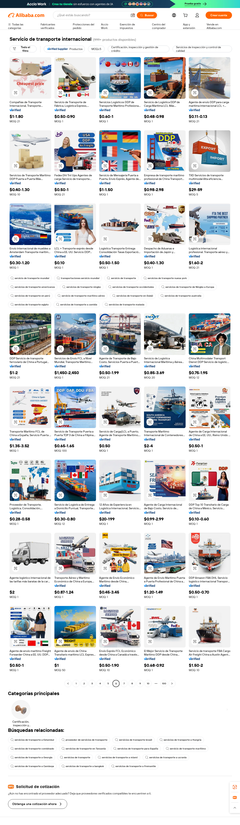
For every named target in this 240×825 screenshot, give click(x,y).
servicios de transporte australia (181, 295)
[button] (132, 15)
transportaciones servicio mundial (78, 278)
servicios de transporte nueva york (165, 278)
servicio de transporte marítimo (186, 748)
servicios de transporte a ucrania (166, 757)
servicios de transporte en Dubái (132, 295)
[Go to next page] (172, 683)
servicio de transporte (121, 278)
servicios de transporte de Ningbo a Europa (187, 287)
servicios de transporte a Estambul (32, 739)
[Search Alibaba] (92, 15)
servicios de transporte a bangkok (83, 766)
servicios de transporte (75, 757)
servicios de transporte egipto (30, 304)
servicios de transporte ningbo (81, 287)
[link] (235, 787)
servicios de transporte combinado (32, 748)
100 (164, 683)
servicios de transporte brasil (133, 739)
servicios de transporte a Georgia (31, 757)
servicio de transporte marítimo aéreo (81, 295)
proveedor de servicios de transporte (84, 739)
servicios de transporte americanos (33, 287)
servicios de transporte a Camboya (32, 766)
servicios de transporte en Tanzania (84, 748)
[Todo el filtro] (23, 49)
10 (148, 683)
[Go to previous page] (68, 683)
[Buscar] (147, 15)
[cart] (186, 15)
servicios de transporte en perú (30, 295)
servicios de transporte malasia (124, 304)
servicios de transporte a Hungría (180, 739)
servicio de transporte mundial (30, 278)
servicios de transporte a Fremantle (133, 766)
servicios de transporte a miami (118, 757)
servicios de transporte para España (135, 748)
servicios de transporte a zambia (76, 304)
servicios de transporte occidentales (131, 287)
